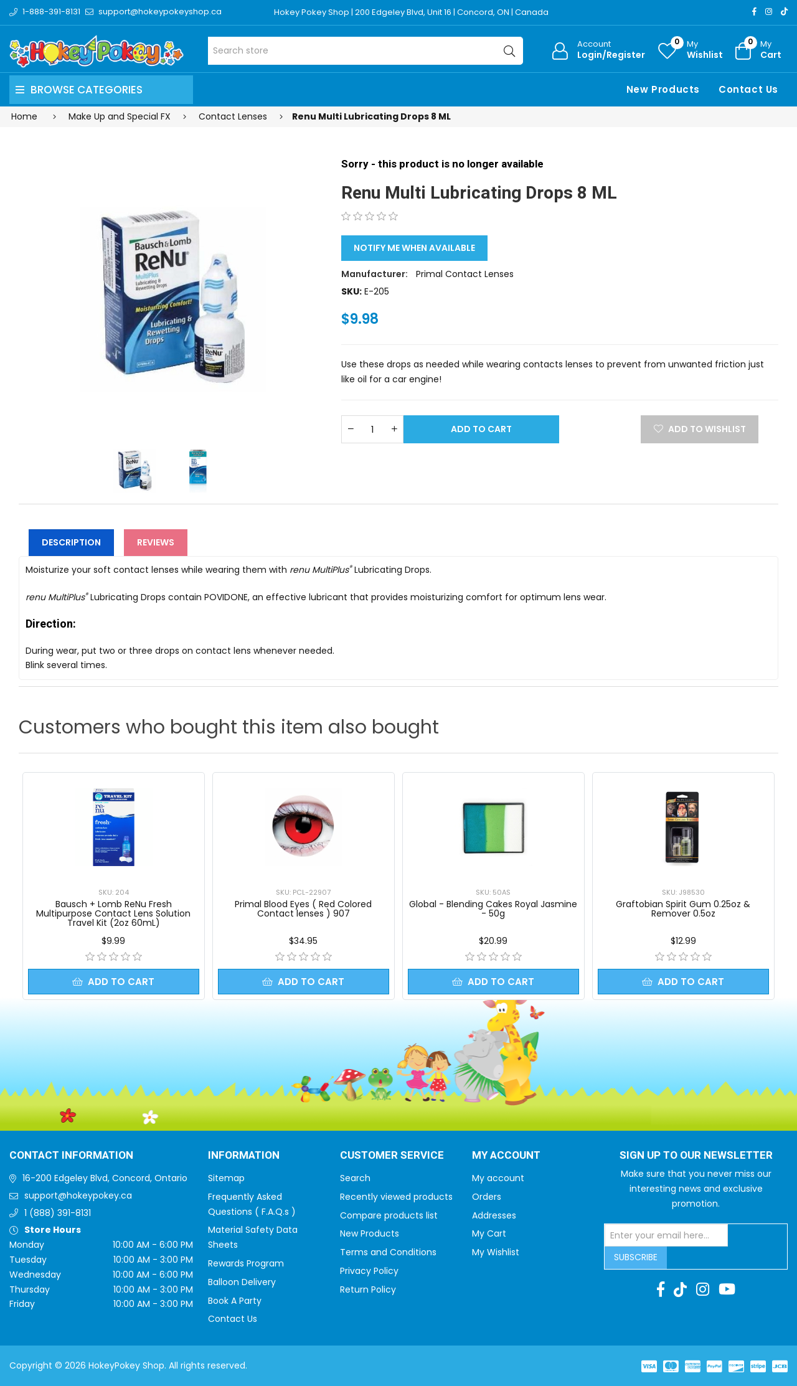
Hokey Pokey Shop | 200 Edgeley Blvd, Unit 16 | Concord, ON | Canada (411, 12)
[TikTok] (784, 11)
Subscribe (636, 1257)
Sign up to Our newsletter (696, 1155)
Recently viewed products (396, 1196)
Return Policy (368, 1289)
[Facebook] (754, 11)
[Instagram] (768, 11)
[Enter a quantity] (372, 429)
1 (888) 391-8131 (57, 1213)
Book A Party (235, 1300)
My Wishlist (495, 1252)
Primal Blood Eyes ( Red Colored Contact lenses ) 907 (303, 909)
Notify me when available (414, 248)
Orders (486, 1196)
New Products (663, 89)
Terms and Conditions (388, 1252)
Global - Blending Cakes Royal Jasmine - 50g (493, 909)
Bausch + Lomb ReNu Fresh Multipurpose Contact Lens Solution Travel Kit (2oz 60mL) (113, 913)
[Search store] (366, 51)
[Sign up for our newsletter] (666, 1235)
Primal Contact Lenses (465, 274)
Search (355, 1178)
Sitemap (226, 1178)
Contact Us (748, 89)
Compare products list (389, 1215)
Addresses (494, 1215)
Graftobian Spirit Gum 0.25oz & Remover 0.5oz (683, 909)
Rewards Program (246, 1263)
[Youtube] (727, 1289)
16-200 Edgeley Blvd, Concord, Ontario (104, 1178)
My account (498, 1178)
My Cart (489, 1233)
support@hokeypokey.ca (78, 1195)
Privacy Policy (369, 1271)
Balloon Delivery (242, 1282)
